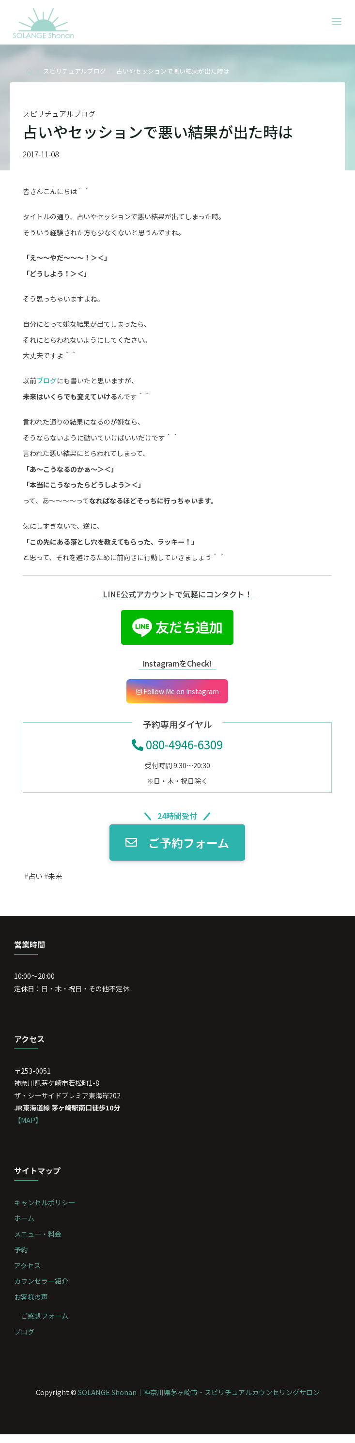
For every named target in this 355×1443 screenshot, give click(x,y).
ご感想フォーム (45, 1324)
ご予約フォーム (178, 846)
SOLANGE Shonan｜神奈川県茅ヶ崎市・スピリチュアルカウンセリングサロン (199, 1400)
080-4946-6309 (177, 748)
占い (36, 880)
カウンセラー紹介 (42, 1288)
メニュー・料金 (38, 1241)
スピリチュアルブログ (74, 71)
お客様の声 (31, 1304)
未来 (57, 880)
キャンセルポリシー (45, 1209)
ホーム (25, 1225)
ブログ (47, 383)
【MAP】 (29, 1126)
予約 (21, 1257)
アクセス (28, 1273)
